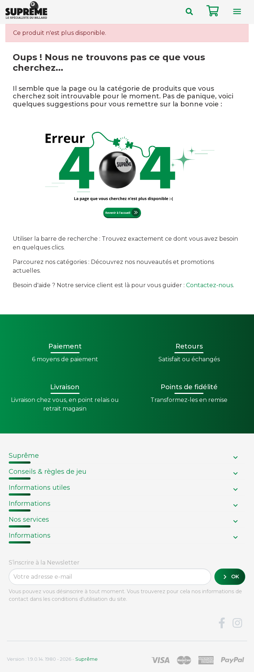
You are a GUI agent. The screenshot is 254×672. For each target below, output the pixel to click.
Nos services (29, 520)
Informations (30, 504)
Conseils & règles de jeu (47, 472)
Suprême (24, 456)
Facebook (221, 623)
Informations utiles (39, 488)
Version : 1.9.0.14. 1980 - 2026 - (52, 659)
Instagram (237, 623)
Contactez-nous (209, 285)
